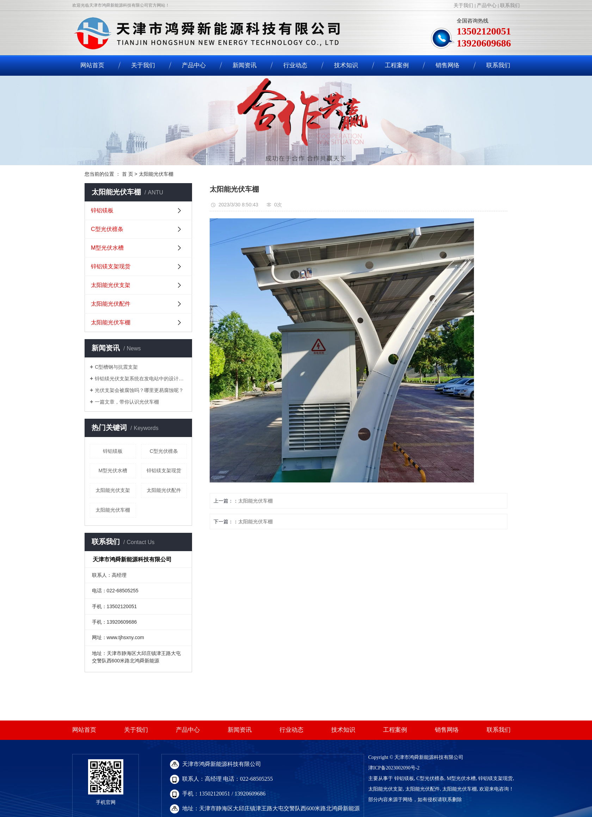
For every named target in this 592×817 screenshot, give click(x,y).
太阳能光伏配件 (110, 304)
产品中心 (487, 5)
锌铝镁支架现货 (110, 266)
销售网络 (448, 65)
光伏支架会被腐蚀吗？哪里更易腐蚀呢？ (139, 390)
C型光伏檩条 (107, 229)
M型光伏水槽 (107, 248)
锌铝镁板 (102, 210)
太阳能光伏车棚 (156, 174)
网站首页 (92, 65)
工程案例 (397, 65)
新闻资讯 (245, 65)
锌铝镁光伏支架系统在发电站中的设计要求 (141, 378)
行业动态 (295, 65)
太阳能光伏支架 (110, 285)
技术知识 (346, 65)
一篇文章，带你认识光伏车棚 (127, 402)
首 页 (127, 174)
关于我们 (463, 5)
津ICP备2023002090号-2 (393, 768)
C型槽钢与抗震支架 (116, 367)
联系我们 (510, 5)
